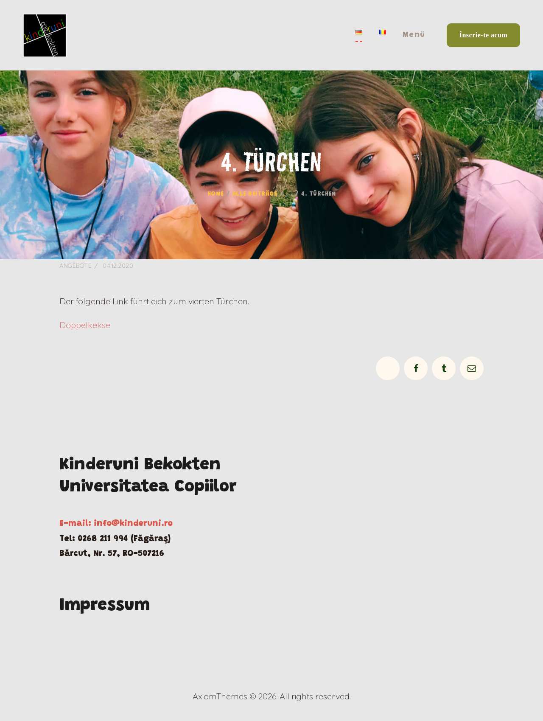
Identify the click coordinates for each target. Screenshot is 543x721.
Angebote (75, 265)
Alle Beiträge (254, 194)
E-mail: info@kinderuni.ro (116, 523)
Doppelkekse (84, 325)
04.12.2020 (118, 265)
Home (215, 194)
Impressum (104, 606)
